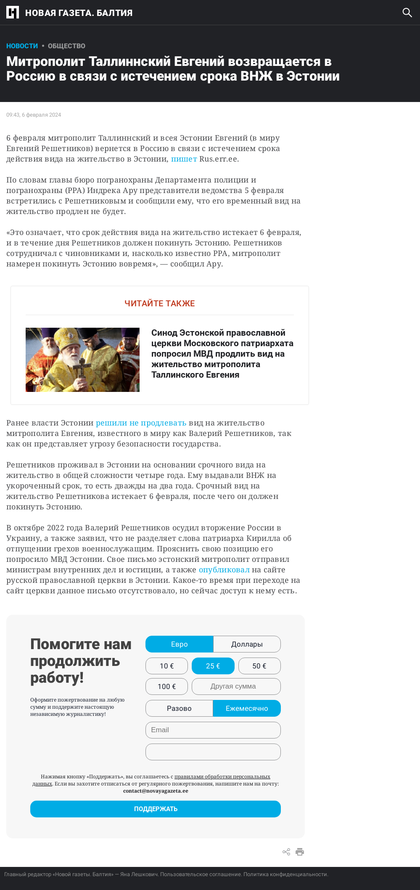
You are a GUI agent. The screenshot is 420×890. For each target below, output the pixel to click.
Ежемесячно (247, 708)
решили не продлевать (141, 423)
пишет (184, 159)
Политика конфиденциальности (285, 874)
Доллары (247, 644)
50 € (259, 666)
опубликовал (224, 569)
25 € (213, 666)
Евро (179, 644)
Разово (179, 708)
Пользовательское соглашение (200, 874)
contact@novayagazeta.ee (155, 790)
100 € (167, 686)
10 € (167, 666)
